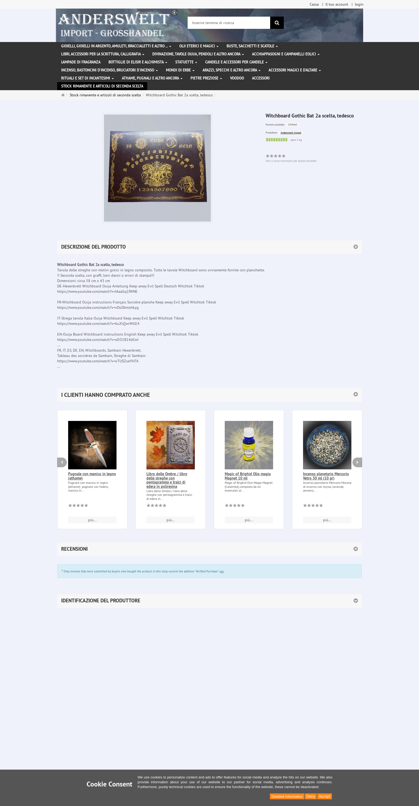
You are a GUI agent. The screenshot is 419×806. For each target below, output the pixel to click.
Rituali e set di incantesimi (87, 78)
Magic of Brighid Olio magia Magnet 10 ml (248, 476)
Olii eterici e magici (199, 46)
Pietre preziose (206, 78)
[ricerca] (277, 23)
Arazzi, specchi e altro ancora (232, 70)
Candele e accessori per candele (236, 62)
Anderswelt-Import (291, 132)
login (359, 4)
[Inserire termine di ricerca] (229, 23)
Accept (324, 796)
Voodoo (237, 78)
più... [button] (92, 520)
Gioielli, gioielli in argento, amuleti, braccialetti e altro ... (116, 46)
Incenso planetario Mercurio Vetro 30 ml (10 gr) (326, 476)
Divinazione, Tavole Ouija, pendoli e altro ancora (198, 54)
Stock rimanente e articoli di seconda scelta (102, 86)
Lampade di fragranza (80, 62)
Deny (311, 796)
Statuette (186, 62)
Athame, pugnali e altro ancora (152, 78)
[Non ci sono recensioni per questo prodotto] (78, 506)
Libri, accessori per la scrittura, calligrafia (102, 54)
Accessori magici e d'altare (295, 70)
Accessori (261, 78)
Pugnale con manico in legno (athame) (92, 476)
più (222, 571)
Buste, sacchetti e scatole (252, 46)
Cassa (314, 4)
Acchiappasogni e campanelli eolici (286, 54)
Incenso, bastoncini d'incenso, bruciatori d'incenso (109, 70)
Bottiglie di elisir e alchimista (137, 62)
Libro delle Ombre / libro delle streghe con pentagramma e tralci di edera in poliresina (166, 480)
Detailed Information (286, 796)
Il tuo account (336, 4)
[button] (209, 395)
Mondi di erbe (180, 70)
